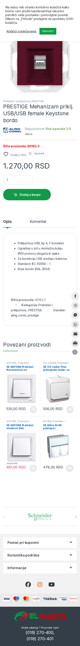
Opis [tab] (7, 222)
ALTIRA (47, 421)
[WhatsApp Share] (75, 325)
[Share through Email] (75, 334)
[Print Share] (75, 343)
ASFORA (11, 362)
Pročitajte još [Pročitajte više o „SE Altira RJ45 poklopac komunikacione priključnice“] (70, 468)
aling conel (18, 315)
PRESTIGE (38, 101)
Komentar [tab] (38, 222)
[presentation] (76, 516)
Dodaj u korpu (30, 194)
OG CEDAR (49, 362)
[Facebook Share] (75, 296)
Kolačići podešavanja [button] (21, 31)
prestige (33, 315)
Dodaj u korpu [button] (33, 409)
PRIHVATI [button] (48, 31)
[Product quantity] (18, 180)
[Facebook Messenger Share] (75, 315)
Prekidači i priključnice (17, 101)
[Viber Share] (75, 306)
